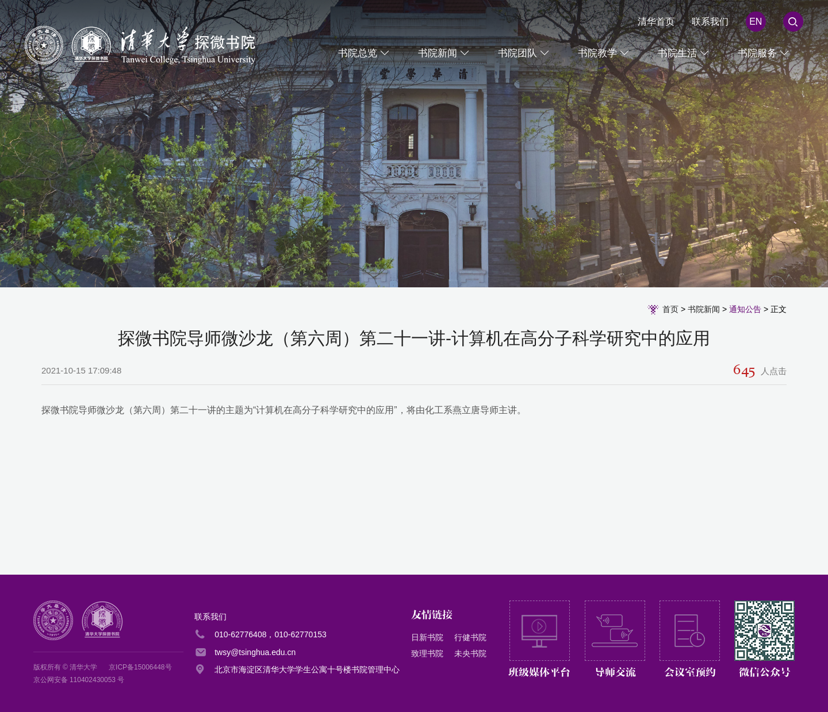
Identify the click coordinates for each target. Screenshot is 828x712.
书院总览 (357, 53)
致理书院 (427, 653)
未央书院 (470, 653)
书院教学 (597, 53)
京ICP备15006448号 (140, 667)
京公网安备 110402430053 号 (79, 680)
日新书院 (427, 637)
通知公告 (745, 309)
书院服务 (757, 53)
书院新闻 (437, 53)
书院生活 (677, 53)
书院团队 (517, 53)
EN (755, 21)
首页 (670, 309)
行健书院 (470, 637)
